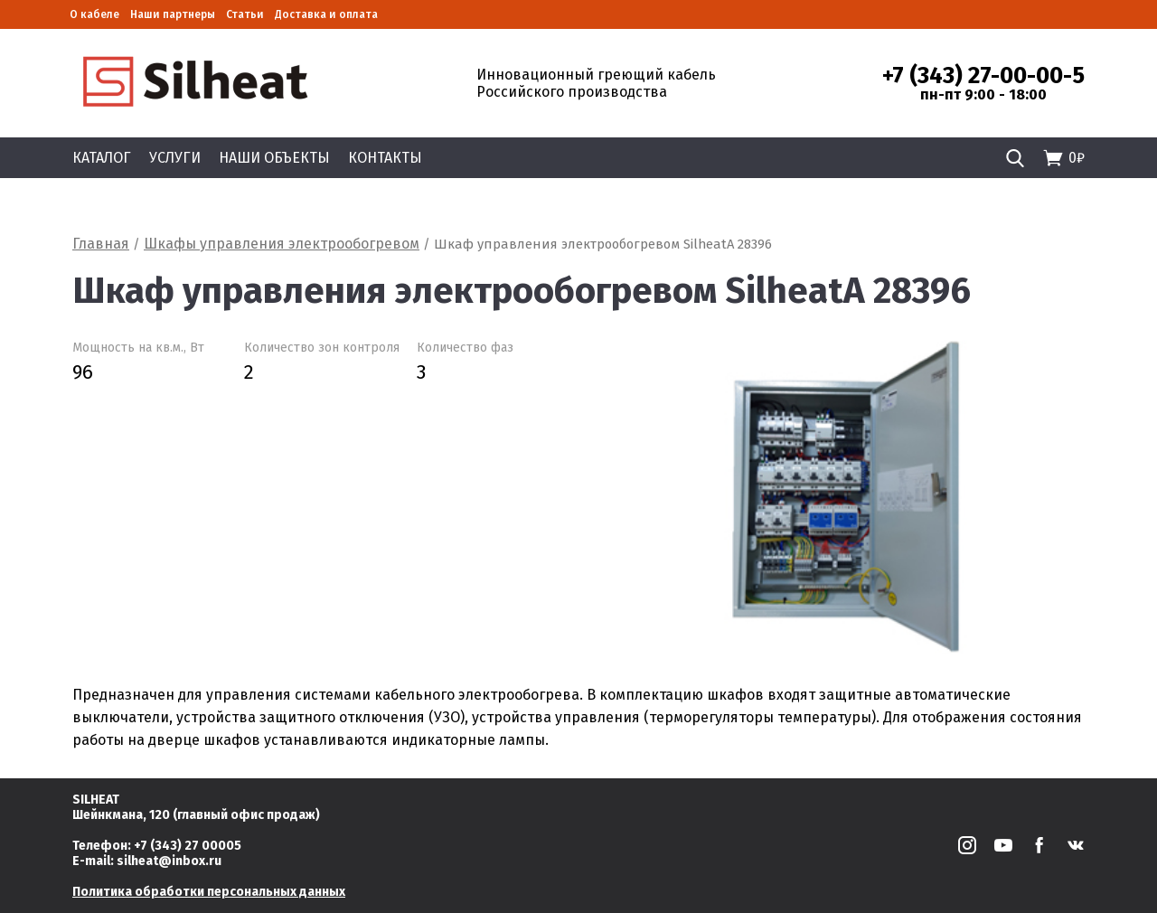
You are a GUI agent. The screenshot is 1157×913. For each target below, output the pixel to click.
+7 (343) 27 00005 (187, 845)
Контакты (385, 157)
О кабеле (94, 14)
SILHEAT (95, 799)
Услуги (175, 157)
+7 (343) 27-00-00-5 (983, 76)
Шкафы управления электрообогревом (281, 243)
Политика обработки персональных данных (208, 891)
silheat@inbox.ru (169, 861)
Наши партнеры (172, 14)
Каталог (101, 157)
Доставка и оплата (326, 14)
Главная (100, 243)
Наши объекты (274, 157)
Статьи (245, 14)
